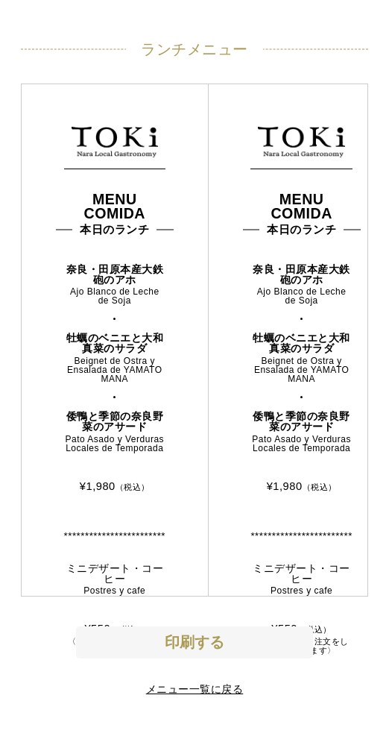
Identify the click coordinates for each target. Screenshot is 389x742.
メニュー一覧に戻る (195, 689)
